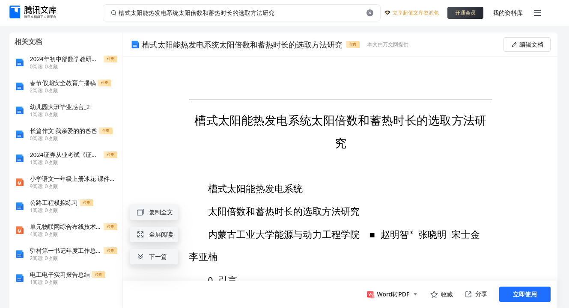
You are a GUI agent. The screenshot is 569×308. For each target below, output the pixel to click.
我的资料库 (508, 13)
